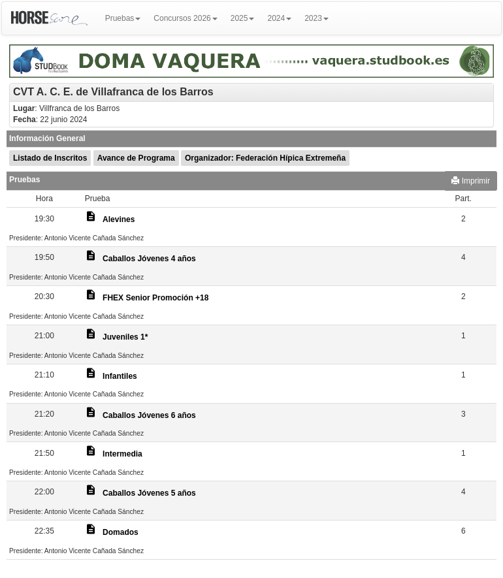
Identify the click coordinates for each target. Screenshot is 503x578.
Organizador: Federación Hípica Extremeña (265, 158)
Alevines (119, 219)
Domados (120, 532)
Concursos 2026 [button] (185, 18)
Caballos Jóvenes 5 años (149, 493)
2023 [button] (316, 18)
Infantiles (120, 376)
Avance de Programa (136, 158)
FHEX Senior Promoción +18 (155, 297)
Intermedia (122, 453)
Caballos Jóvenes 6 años (149, 415)
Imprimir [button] (470, 180)
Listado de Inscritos (50, 158)
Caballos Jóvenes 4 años (149, 258)
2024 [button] (279, 18)
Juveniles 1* (125, 337)
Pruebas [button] (123, 18)
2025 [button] (243, 18)
